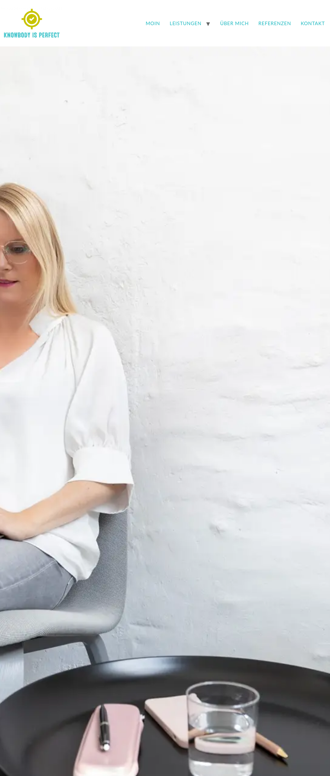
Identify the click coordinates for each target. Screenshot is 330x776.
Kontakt (313, 23)
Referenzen (274, 23)
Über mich (234, 23)
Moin (153, 23)
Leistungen (186, 23)
